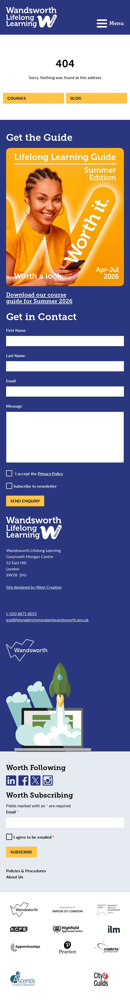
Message (15, 406)
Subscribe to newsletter (35, 486)
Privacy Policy (50, 473)
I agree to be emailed (33, 837)
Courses (16, 98)
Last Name (17, 355)
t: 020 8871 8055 (21, 613)
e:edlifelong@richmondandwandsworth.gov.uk (47, 619)
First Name (17, 330)
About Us (14, 877)
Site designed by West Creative (33, 587)
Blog (76, 98)
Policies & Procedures (26, 871)
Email (12, 381)
